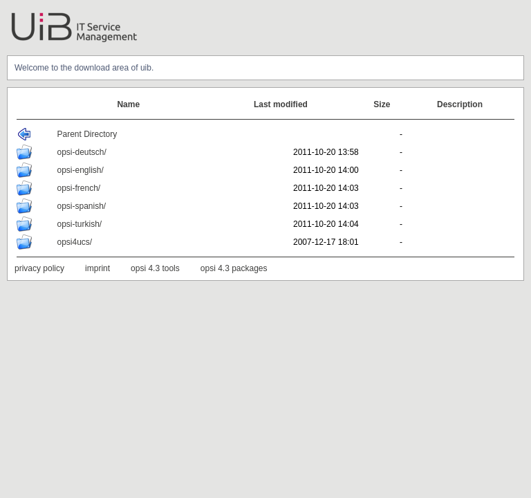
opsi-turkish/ (79, 224)
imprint (97, 268)
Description (460, 104)
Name (128, 104)
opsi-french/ (78, 188)
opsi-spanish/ (81, 206)
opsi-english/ (80, 170)
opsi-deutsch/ (81, 152)
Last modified (281, 104)
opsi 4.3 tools (155, 268)
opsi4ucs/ (74, 242)
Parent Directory (87, 134)
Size (381, 104)
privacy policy (39, 268)
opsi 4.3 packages (234, 268)
